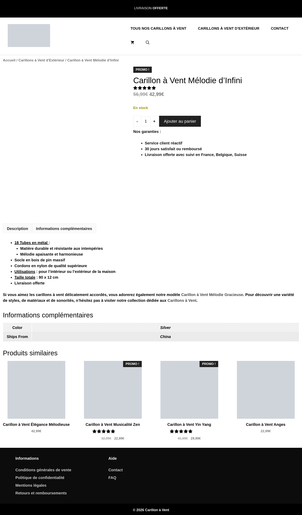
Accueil (9, 60)
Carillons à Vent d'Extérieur (41, 60)
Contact (280, 28)
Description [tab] (17, 227)
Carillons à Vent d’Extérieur (228, 28)
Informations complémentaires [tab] (64, 227)
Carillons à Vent (182, 299)
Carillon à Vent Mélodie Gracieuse (212, 293)
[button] (147, 43)
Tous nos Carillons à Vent (158, 28)
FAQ (112, 476)
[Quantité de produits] (146, 121)
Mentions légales (30, 484)
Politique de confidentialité (39, 476)
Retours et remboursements (41, 491)
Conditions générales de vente (43, 468)
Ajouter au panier (180, 121)
